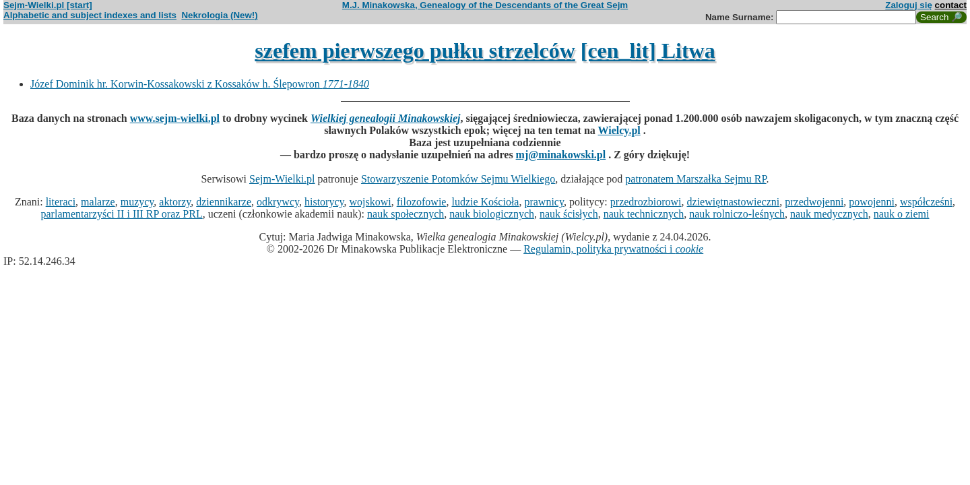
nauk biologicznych (491, 214)
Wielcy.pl (619, 130)
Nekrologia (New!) (219, 15)
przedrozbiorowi (646, 201)
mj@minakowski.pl (561, 154)
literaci (60, 201)
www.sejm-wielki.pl (175, 118)
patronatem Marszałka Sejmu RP (695, 179)
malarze (98, 201)
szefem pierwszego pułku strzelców (415, 50)
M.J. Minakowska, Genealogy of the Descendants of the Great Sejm (485, 5)
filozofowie (422, 201)
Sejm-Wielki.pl (282, 179)
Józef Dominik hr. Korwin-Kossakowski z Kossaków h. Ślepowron (199, 84)
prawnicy (544, 201)
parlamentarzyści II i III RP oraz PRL (122, 214)
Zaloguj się (908, 5)
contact (951, 5)
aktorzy (175, 201)
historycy (324, 201)
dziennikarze (223, 201)
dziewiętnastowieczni (733, 201)
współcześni (926, 201)
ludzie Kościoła (485, 201)
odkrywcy (278, 201)
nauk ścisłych (569, 214)
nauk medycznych (829, 214)
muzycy (137, 201)
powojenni (872, 201)
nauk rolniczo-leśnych (737, 214)
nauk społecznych (405, 214)
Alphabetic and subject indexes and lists (89, 15)
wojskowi (370, 201)
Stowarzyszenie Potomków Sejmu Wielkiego (458, 179)
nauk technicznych (644, 214)
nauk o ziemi (902, 214)
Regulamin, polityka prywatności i (613, 249)
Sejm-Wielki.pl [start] (47, 5)
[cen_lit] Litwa (648, 50)
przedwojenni (814, 201)
